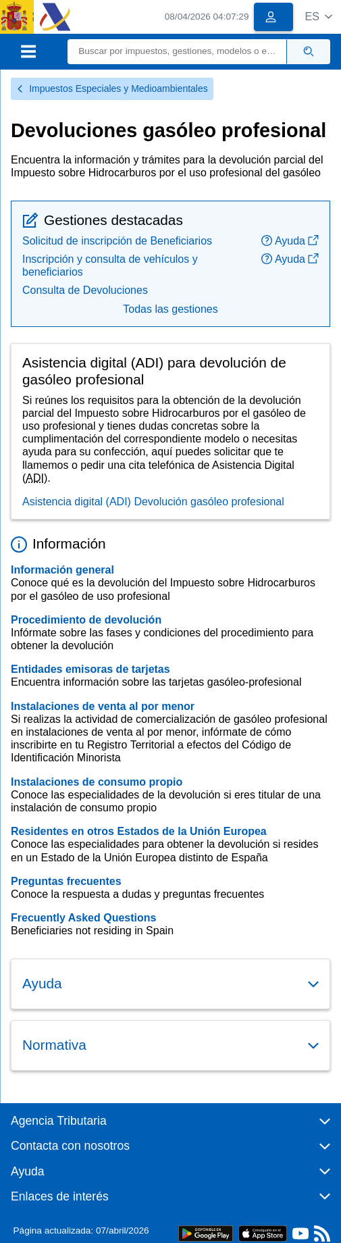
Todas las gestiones (170, 309)
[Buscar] (177, 51)
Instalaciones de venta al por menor (102, 706)
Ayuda (290, 241)
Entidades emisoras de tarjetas (90, 669)
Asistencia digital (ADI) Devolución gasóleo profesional (153, 501)
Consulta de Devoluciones (85, 290)
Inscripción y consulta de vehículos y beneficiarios (110, 265)
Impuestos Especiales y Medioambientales (112, 88)
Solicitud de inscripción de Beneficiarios (117, 241)
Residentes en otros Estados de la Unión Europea (139, 831)
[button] (318, 16)
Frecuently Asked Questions (83, 917)
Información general (62, 570)
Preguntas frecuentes (66, 881)
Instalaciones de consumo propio (96, 782)
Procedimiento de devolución (86, 620)
